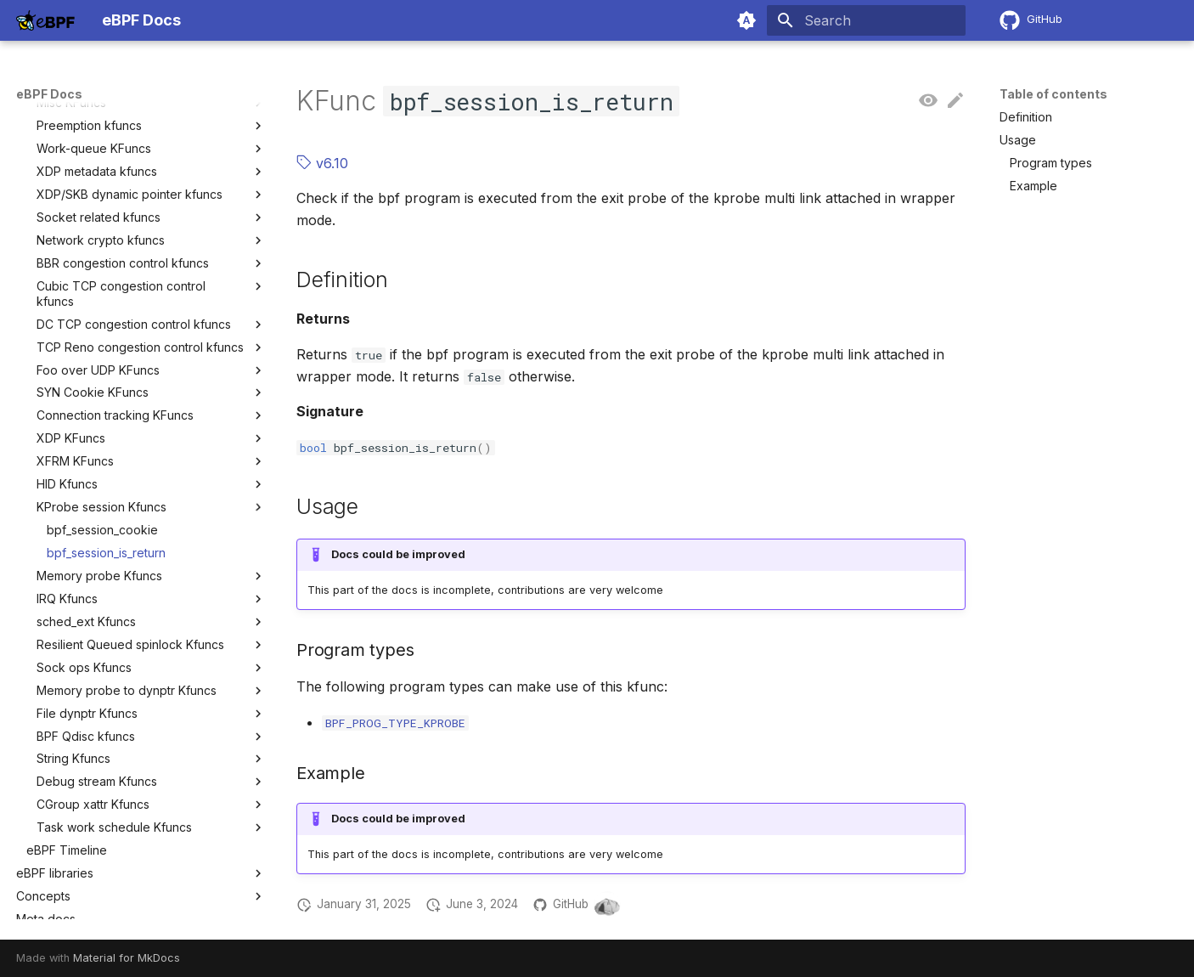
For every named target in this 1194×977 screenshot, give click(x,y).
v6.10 (322, 163)
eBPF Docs (49, 94)
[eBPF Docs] (45, 20)
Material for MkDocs (126, 958)
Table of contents (1053, 94)
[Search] (866, 20)
